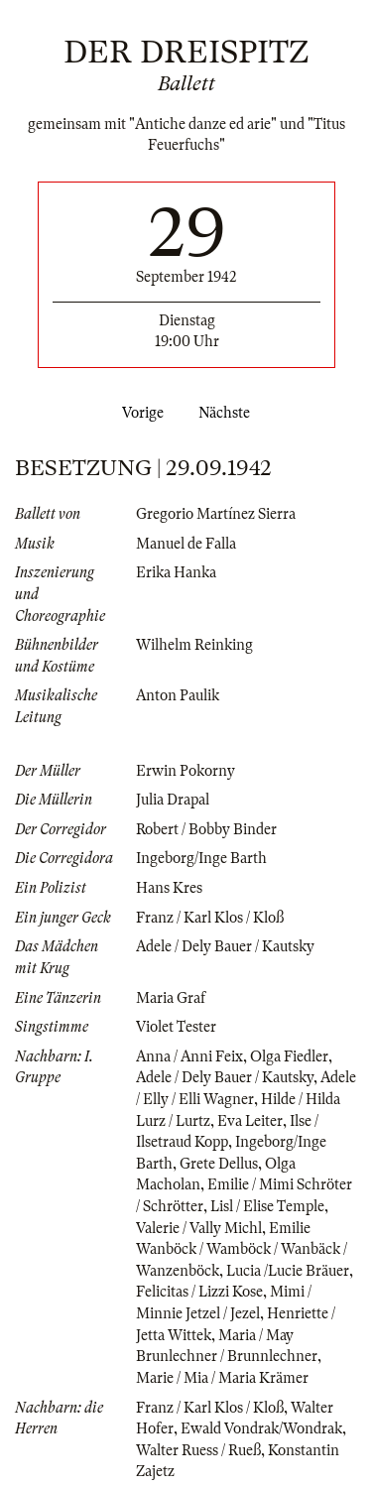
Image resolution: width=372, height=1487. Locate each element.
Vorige (139, 413)
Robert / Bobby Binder (206, 829)
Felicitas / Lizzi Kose (199, 1292)
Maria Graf (170, 998)
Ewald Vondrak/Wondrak (261, 1428)
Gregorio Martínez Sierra (216, 514)
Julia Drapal (172, 799)
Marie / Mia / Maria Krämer (222, 1378)
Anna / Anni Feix (189, 1056)
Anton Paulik (177, 695)
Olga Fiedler (289, 1056)
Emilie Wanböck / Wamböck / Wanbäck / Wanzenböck (241, 1249)
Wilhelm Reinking (194, 645)
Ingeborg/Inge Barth (201, 858)
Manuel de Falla (186, 544)
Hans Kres (169, 888)
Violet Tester (176, 1027)
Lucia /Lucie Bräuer (287, 1271)
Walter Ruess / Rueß (198, 1450)
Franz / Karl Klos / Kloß (210, 918)
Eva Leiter (250, 1121)
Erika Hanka (176, 572)
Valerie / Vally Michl (199, 1228)
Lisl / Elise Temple (267, 1206)
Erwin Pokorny (185, 771)
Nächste (228, 413)
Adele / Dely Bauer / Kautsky (225, 946)
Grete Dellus (219, 1164)
